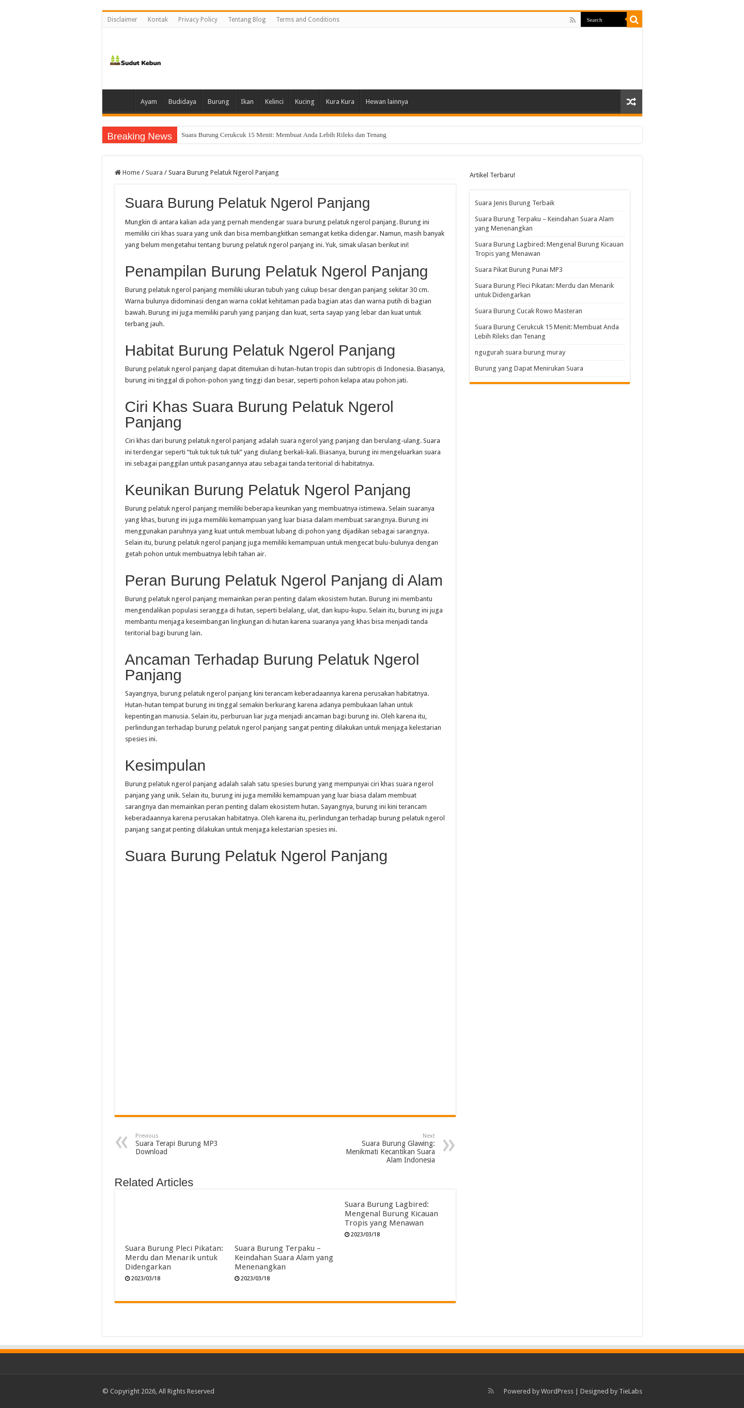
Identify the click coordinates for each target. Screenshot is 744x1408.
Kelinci (274, 101)
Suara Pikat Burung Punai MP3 (519, 269)
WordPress (557, 1391)
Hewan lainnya (387, 101)
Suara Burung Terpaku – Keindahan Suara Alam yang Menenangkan (284, 1258)
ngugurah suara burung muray (520, 352)
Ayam (149, 101)
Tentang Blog (247, 19)
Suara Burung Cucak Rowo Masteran (231, 135)
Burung (218, 101)
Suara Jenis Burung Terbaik (514, 203)
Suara (154, 172)
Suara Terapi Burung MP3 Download (188, 1144)
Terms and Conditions (307, 19)
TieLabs (630, 1391)
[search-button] (634, 19)
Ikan (247, 101)
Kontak (158, 19)
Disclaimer (122, 19)
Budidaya (182, 101)
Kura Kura (340, 101)
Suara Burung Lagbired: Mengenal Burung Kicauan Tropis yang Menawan (391, 1214)
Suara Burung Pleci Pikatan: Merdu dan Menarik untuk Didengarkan (174, 1258)
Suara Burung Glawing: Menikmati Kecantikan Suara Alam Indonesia (382, 1148)
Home (120, 100)
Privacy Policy (198, 19)
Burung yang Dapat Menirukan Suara (529, 368)
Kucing (305, 101)
